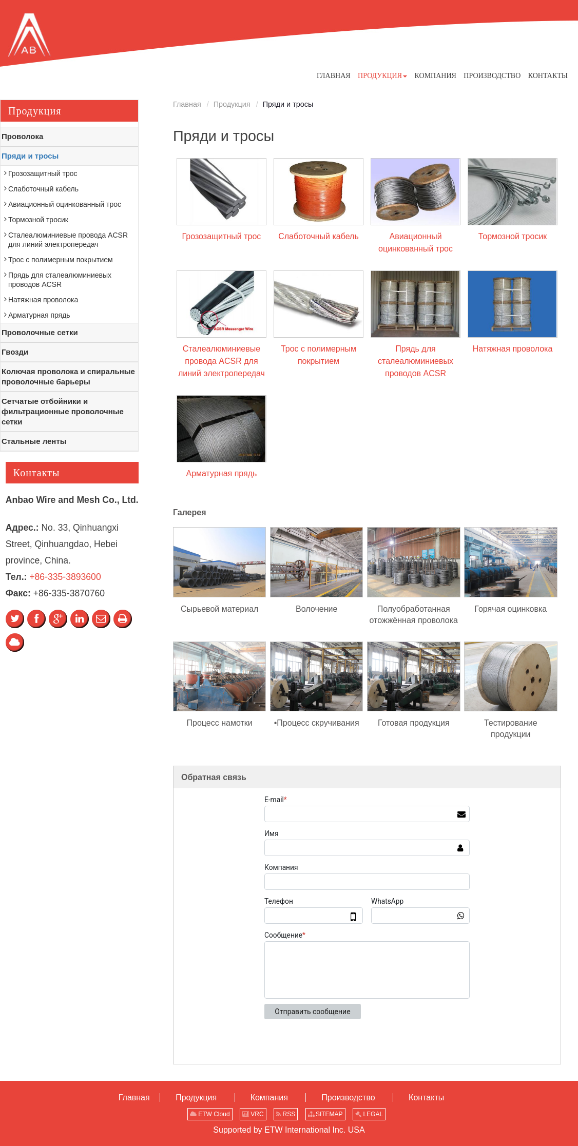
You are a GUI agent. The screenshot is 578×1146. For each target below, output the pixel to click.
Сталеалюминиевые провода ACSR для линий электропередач (221, 361)
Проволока (22, 136)
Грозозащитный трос (221, 236)
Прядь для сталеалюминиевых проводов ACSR (415, 361)
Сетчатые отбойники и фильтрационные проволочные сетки (63, 411)
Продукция (232, 104)
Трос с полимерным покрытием (318, 354)
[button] (382, 75)
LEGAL (369, 1114)
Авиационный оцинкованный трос (415, 242)
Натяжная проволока (513, 348)
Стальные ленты (34, 441)
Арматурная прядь (221, 473)
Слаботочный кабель (318, 236)
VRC (253, 1114)
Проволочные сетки (40, 332)
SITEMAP (325, 1114)
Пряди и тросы (30, 155)
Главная (187, 104)
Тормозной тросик (512, 236)
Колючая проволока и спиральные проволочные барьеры (68, 376)
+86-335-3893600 (65, 577)
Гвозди (15, 351)
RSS (285, 1114)
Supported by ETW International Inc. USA (288, 1129)
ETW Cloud (210, 1114)
